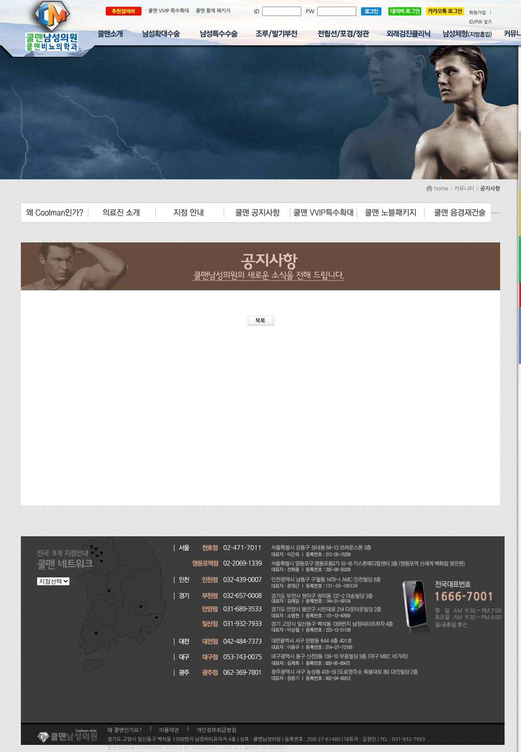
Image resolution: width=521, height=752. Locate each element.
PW (311, 11)
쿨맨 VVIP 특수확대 (168, 10)
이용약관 (169, 730)
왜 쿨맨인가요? (124, 730)
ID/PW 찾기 (480, 22)
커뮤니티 (464, 188)
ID (258, 11)
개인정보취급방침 (217, 730)
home (437, 188)
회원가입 (477, 12)
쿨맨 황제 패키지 (213, 10)
